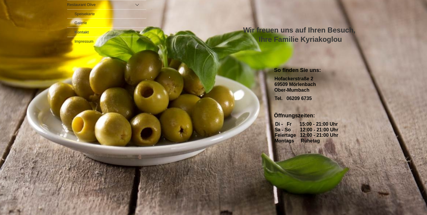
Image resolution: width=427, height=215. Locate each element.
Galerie (81, 23)
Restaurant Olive (81, 4)
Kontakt (82, 32)
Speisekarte (85, 14)
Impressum (84, 41)
